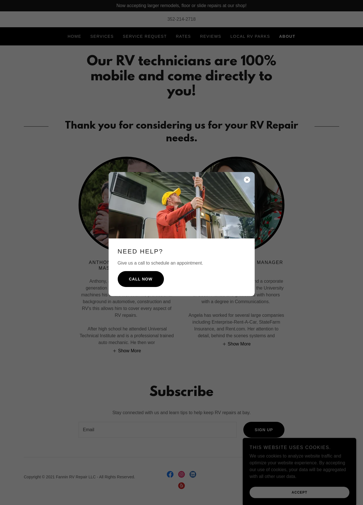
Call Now (141, 279)
